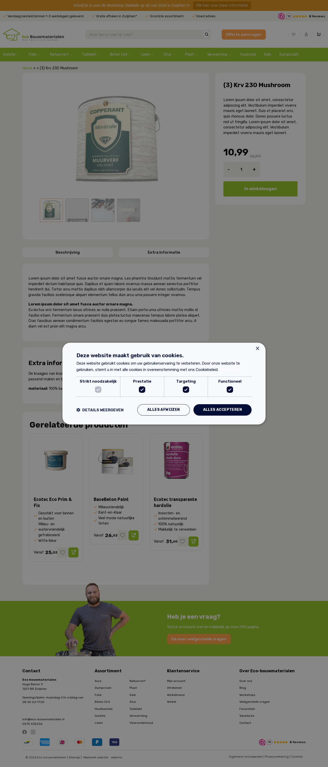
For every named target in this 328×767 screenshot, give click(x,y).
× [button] (257, 348)
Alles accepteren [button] (222, 409)
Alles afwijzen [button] (163, 409)
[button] (100, 409)
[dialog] (164, 383)
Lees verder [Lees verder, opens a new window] (229, 369)
